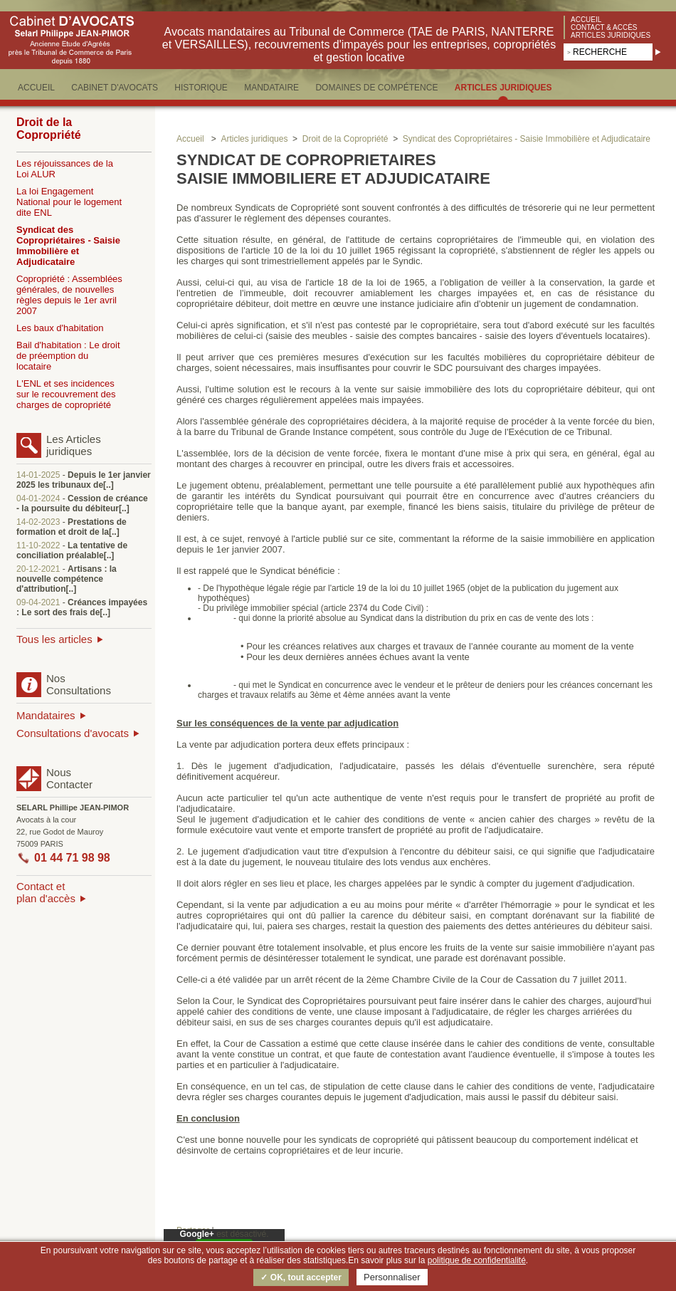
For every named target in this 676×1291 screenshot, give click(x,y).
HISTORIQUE (200, 88)
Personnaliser (392, 1277)
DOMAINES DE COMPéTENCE (376, 88)
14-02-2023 (38, 522)
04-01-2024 (38, 498)
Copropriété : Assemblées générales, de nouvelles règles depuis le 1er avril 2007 (69, 294)
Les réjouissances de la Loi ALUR (64, 168)
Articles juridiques (610, 35)
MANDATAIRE (271, 88)
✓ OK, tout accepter (300, 1277)
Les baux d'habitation (59, 328)
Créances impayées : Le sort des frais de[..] (81, 607)
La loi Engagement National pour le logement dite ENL (69, 202)
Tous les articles (54, 639)
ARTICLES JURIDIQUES (503, 88)
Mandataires (45, 715)
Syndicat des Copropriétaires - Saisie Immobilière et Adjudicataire (68, 245)
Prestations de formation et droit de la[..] (71, 527)
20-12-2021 (38, 569)
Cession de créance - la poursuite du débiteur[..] (82, 503)
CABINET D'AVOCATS (114, 88)
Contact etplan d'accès (45, 892)
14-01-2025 (38, 475)
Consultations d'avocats (72, 733)
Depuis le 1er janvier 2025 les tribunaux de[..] (83, 480)
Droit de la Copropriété (48, 128)
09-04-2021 (38, 602)
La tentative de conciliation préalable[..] (71, 550)
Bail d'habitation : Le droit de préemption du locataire (68, 356)
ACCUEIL (36, 88)
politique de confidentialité (477, 1260)
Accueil (586, 19)
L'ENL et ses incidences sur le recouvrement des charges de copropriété (65, 394)
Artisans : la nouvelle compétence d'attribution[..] (66, 579)
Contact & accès (604, 27)
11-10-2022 (38, 545)
